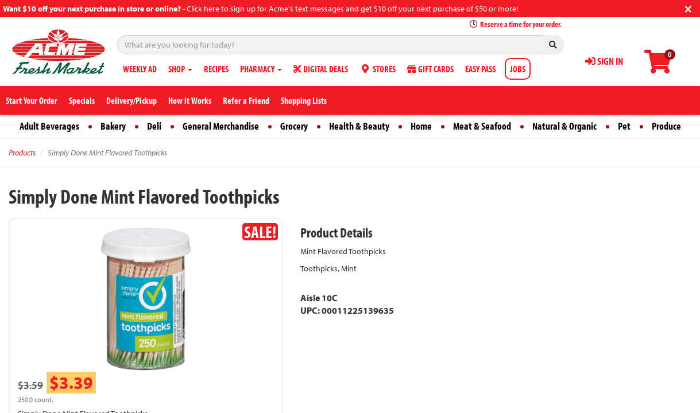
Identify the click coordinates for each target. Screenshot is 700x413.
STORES (377, 69)
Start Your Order (31, 100)
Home (421, 126)
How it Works (189, 100)
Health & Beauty (359, 126)
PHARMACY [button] (261, 69)
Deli (154, 126)
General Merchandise (221, 126)
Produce (666, 126)
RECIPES (216, 69)
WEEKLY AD (140, 69)
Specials (82, 100)
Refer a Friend (246, 100)
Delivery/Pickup (131, 100)
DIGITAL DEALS (320, 69)
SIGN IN (604, 61)
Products (22, 152)
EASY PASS (480, 69)
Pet (624, 126)
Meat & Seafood (482, 126)
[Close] (688, 8)
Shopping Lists (304, 100)
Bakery (113, 126)
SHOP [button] (180, 69)
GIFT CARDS (430, 69)
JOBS (517, 69)
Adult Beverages (49, 126)
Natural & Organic (564, 126)
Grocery (294, 126)
